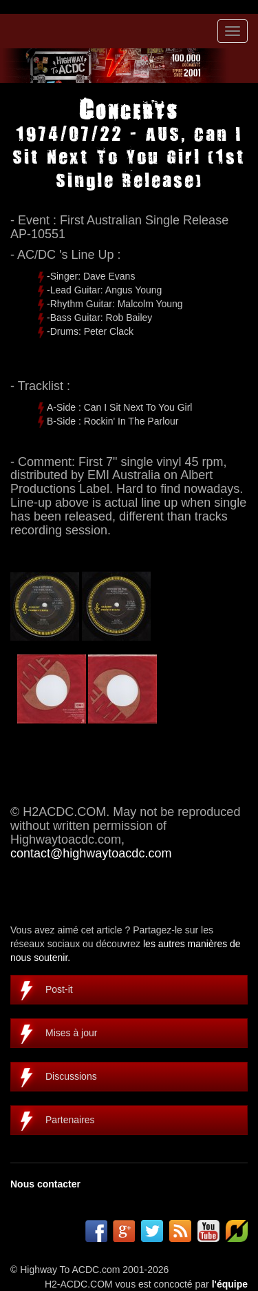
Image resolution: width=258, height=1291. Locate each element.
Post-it (59, 989)
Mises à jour (71, 1032)
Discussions (71, 1076)
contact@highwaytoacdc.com (90, 853)
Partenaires (70, 1119)
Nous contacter (45, 1184)
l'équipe (230, 1284)
